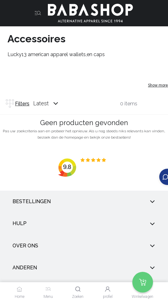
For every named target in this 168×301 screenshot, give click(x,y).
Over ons (84, 246)
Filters (17, 103)
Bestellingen (84, 201)
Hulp (84, 223)
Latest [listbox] (41, 103)
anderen (84, 268)
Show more (158, 85)
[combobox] (51, 103)
